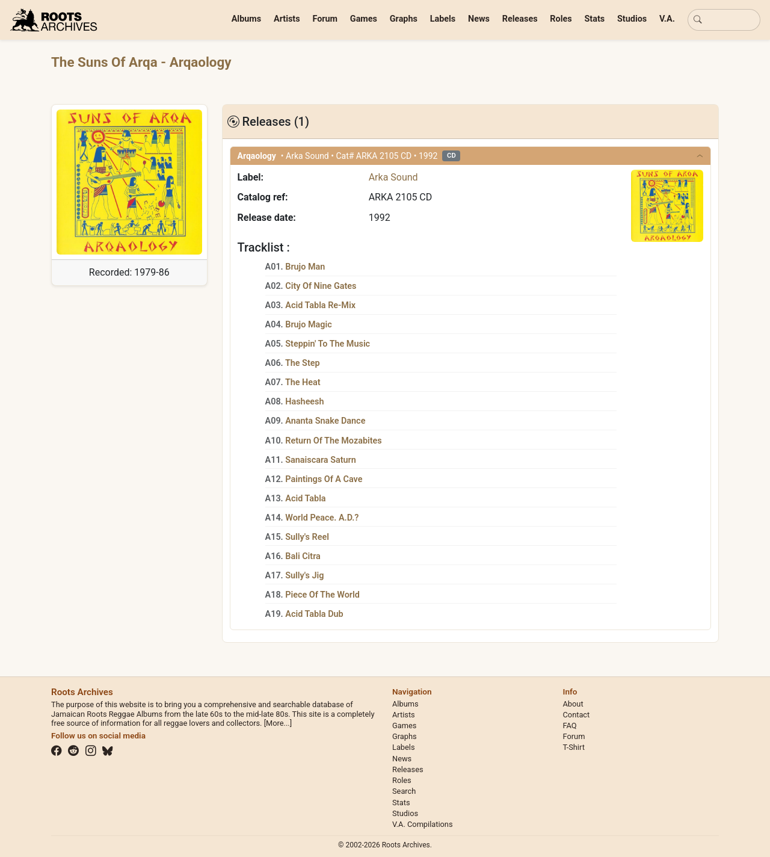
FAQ (570, 725)
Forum (324, 19)
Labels (443, 19)
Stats (594, 19)
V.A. (667, 19)
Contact (576, 714)
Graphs (403, 19)
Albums (247, 19)
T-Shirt (574, 747)
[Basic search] (724, 20)
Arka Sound (393, 177)
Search (404, 791)
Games (363, 19)
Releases (520, 19)
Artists (287, 19)
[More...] (278, 723)
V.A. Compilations (422, 824)
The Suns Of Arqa (106, 62)
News (479, 19)
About (573, 703)
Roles (560, 19)
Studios (632, 19)
